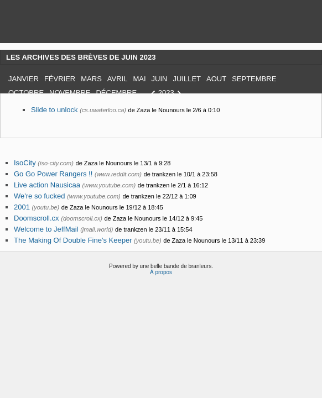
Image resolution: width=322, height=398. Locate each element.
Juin (160, 79)
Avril (117, 79)
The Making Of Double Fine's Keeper (73, 240)
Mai (139, 79)
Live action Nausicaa (47, 185)
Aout (216, 79)
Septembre (254, 79)
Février (59, 79)
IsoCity (25, 163)
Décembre (116, 92)
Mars (91, 79)
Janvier (23, 79)
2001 (22, 207)
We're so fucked (39, 196)
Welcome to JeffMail (46, 229)
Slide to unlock (54, 110)
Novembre (69, 92)
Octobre (26, 92)
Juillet (187, 79)
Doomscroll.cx (36, 218)
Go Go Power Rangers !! (53, 174)
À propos (161, 272)
